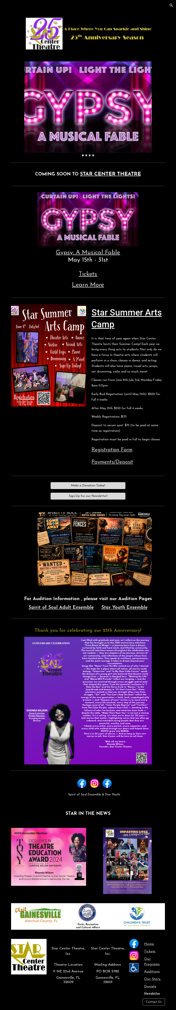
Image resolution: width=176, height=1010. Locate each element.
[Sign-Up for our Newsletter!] (88, 496)
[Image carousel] (88, 108)
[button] (171, 5)
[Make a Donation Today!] (88, 485)
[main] (88, 174)
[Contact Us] (154, 1002)
